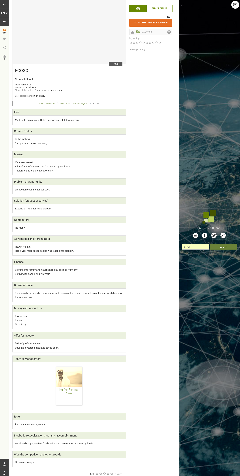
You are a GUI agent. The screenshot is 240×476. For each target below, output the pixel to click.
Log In (223, 246)
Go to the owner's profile (153, 21)
